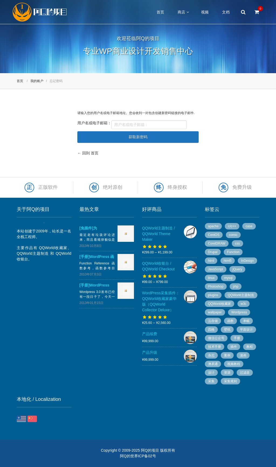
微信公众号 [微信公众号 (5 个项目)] (216, 338)
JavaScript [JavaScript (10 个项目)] (215, 269)
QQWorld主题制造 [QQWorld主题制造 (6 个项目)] (241, 295)
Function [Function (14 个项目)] (233, 252)
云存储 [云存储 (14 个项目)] (213, 321)
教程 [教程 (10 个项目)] (249, 347)
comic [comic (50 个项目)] (233, 235)
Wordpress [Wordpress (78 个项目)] (239, 312)
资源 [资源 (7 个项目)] (227, 372)
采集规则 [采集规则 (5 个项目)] (230, 381)
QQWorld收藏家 (53, 248)
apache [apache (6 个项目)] (213, 226)
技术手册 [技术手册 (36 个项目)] (214, 347)
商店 (181, 12)
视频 (205, 12)
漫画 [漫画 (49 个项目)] (243, 355)
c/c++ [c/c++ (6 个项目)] (232, 226)
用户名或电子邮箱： (94, 123)
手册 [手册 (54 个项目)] (237, 338)
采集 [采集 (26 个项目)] (211, 381)
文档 (226, 12)
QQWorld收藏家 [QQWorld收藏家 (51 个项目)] (219, 304)
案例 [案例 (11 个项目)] (227, 355)
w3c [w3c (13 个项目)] (243, 304)
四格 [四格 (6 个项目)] (211, 329)
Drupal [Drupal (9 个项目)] (213, 252)
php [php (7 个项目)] (235, 286)
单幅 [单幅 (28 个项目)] (246, 321)
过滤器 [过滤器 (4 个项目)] (245, 372)
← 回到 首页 (87, 153)
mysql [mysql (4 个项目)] (228, 278)
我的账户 (36, 81)
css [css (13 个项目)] (237, 243)
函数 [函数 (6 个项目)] (230, 321)
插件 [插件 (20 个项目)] (233, 347)
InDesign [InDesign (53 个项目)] (247, 261)
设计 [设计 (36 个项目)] (211, 372)
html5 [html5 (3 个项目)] (228, 261)
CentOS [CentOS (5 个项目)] (214, 235)
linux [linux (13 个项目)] (211, 278)
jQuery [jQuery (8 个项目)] (237, 269)
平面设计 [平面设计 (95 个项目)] (246, 329)
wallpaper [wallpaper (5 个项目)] (215, 312)
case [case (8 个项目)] (249, 226)
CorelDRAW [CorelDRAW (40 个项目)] (217, 243)
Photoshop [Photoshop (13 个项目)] (215, 286)
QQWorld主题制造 (33, 253)
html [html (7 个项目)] (211, 261)
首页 (160, 12)
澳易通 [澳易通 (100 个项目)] (213, 364)
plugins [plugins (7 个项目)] (213, 295)
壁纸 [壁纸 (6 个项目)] (227, 329)
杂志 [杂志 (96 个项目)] (211, 355)
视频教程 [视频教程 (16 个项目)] (233, 364)
